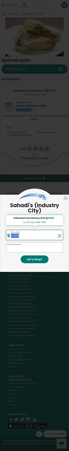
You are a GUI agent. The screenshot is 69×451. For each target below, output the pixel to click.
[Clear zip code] (59, 235)
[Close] (65, 198)
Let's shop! (34, 259)
